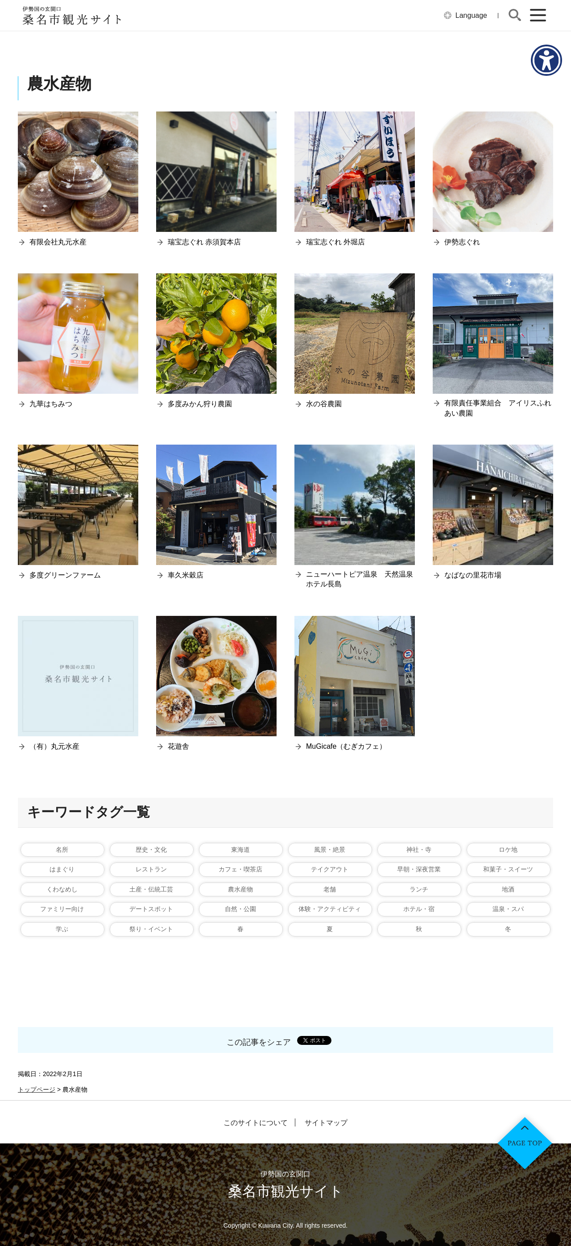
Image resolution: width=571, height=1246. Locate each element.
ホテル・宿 (418, 908)
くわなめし (62, 889)
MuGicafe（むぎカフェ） (346, 746)
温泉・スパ (508, 908)
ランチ (419, 889)
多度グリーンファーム (65, 575)
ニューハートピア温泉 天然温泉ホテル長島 (359, 579)
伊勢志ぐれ (462, 242)
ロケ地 (508, 849)
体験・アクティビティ (329, 908)
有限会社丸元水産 (58, 242)
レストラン (151, 869)
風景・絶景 (329, 849)
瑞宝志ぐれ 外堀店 (335, 242)
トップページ (36, 1089)
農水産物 (240, 889)
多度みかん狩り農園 (200, 404)
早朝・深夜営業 (419, 869)
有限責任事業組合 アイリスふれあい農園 (497, 408)
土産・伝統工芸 (151, 889)
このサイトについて (255, 1122)
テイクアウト (329, 869)
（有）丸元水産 (54, 746)
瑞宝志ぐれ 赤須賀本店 (204, 242)
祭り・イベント (151, 928)
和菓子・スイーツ (508, 869)
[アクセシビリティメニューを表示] (546, 60)
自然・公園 (240, 908)
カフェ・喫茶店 (240, 869)
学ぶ (62, 928)
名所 (62, 849)
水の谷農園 (324, 404)
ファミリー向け (62, 908)
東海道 (240, 849)
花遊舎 (178, 746)
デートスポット (151, 908)
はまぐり (62, 869)
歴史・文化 (151, 849)
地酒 (508, 889)
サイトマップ (326, 1122)
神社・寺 (418, 849)
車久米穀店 (185, 575)
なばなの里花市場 (472, 575)
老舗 (329, 889)
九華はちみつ (50, 404)
